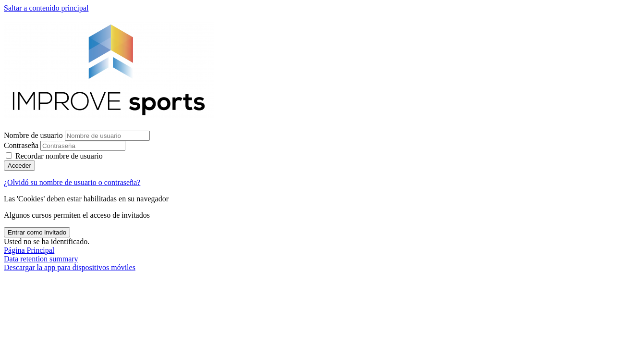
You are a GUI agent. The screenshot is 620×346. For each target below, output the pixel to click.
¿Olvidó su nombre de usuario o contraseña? (72, 182)
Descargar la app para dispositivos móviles (69, 267)
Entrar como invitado (37, 232)
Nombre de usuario (34, 135)
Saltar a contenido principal (46, 8)
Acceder (19, 165)
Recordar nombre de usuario (59, 156)
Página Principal (29, 250)
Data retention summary (41, 259)
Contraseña (21, 145)
